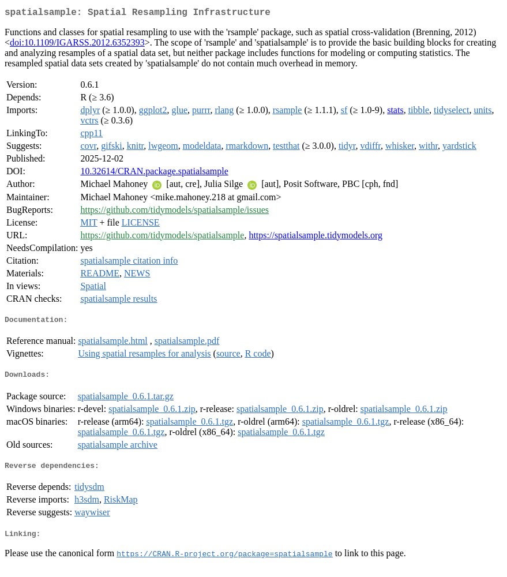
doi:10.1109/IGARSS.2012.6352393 (77, 45)
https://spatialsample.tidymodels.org (315, 237)
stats (395, 112)
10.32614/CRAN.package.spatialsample (154, 173)
